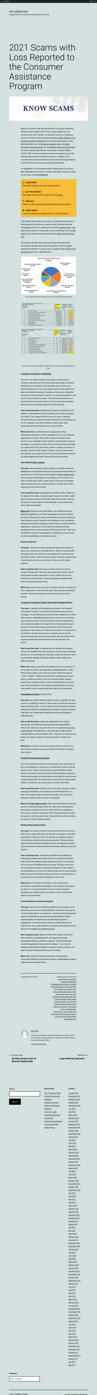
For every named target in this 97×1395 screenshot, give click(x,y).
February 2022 (73, 1200)
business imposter (70, 975)
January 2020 (73, 1259)
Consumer (72, 985)
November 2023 (74, 1150)
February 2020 (73, 1256)
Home (32, 21)
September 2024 (74, 1125)
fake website (72, 990)
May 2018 (72, 1322)
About (39, 21)
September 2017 (74, 1347)
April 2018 (72, 1325)
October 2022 (73, 1178)
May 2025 (72, 1103)
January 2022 (73, 1203)
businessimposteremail (58, 978)
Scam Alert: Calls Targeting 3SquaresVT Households (52, 1106)
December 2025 (74, 1087)
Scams (70, 1003)
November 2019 (74, 1266)
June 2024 (72, 1134)
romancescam (58, 1003)
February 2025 (73, 1109)
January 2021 (73, 1231)
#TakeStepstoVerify (57, 975)
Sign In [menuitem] (91, 1)
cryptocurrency (65, 219)
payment (26, 219)
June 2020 (72, 1247)
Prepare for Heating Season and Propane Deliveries (51, 1097)
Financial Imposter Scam (62, 993)
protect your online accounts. (43, 920)
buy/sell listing (71, 978)
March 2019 (72, 1291)
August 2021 (73, 1216)
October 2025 (73, 1094)
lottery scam (63, 998)
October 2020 (73, 1241)
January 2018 (73, 1334)
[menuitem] (95, 1)
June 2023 (72, 1166)
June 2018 (72, 1319)
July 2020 (72, 1244)
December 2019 (74, 1262)
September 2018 (74, 1309)
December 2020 (74, 1234)
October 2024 (73, 1122)
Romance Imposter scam (51, 135)
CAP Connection (18, 11)
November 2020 (74, 1237)
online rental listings (66, 466)
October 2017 (73, 1344)
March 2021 (72, 1225)
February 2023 (73, 1172)
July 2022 (72, 1184)
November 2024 (74, 1119)
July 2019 (72, 1278)
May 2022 (72, 1191)
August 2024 (73, 1128)
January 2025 (73, 1112)
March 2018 (72, 1328)
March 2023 (72, 1169)
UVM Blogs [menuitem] (6, 1)
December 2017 (74, 1337)
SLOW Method (42, 166)
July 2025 (72, 1100)
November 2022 (74, 1175)
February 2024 (73, 1144)
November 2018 (74, 1303)
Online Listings (38, 454)
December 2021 (74, 1206)
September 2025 (74, 1097)
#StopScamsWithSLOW (68, 973)
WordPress (83, 1386)
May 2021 (72, 1222)
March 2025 (72, 1106)
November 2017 (74, 1341)
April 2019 (72, 1287)
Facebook (76, 21)
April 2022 (72, 1194)
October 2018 (73, 1306)
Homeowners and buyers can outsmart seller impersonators (53, 1116)
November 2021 (74, 1209)
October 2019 (73, 1269)
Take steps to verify (38, 795)
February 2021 (73, 1228)
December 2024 (74, 1116)
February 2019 (73, 1294)
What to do (25, 502)
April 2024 (72, 1137)
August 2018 (73, 1312)
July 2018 (72, 1316)
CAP (55, 980)
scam (65, 1003)
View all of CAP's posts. (38, 1035)
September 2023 (74, 1156)
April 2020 (72, 1250)
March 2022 (72, 1197)
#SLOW (65, 971)
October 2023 (73, 1153)
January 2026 (73, 1084)
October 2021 (73, 1212)
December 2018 (74, 1300)
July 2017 (72, 1353)
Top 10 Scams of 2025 (52, 1084)
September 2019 (74, 1272)
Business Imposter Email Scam (62, 138)
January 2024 (73, 1147)
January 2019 (73, 1297)
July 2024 (72, 1131)
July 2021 (72, 1219)
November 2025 (74, 1091)
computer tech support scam (66, 980)
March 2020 (72, 1253)
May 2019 (72, 1284)
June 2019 (72, 1281)
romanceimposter (70, 1000)
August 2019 (73, 1275)
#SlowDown (72, 971)
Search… (12, 1080)
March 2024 (72, 1141)
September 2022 (74, 1181)
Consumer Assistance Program (57, 21)
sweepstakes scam (70, 1010)
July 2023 (72, 1162)
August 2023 (73, 1159)
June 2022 (72, 1187)
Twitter (85, 21)
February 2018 (73, 1331)
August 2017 (73, 1350)
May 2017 (72, 1356)
